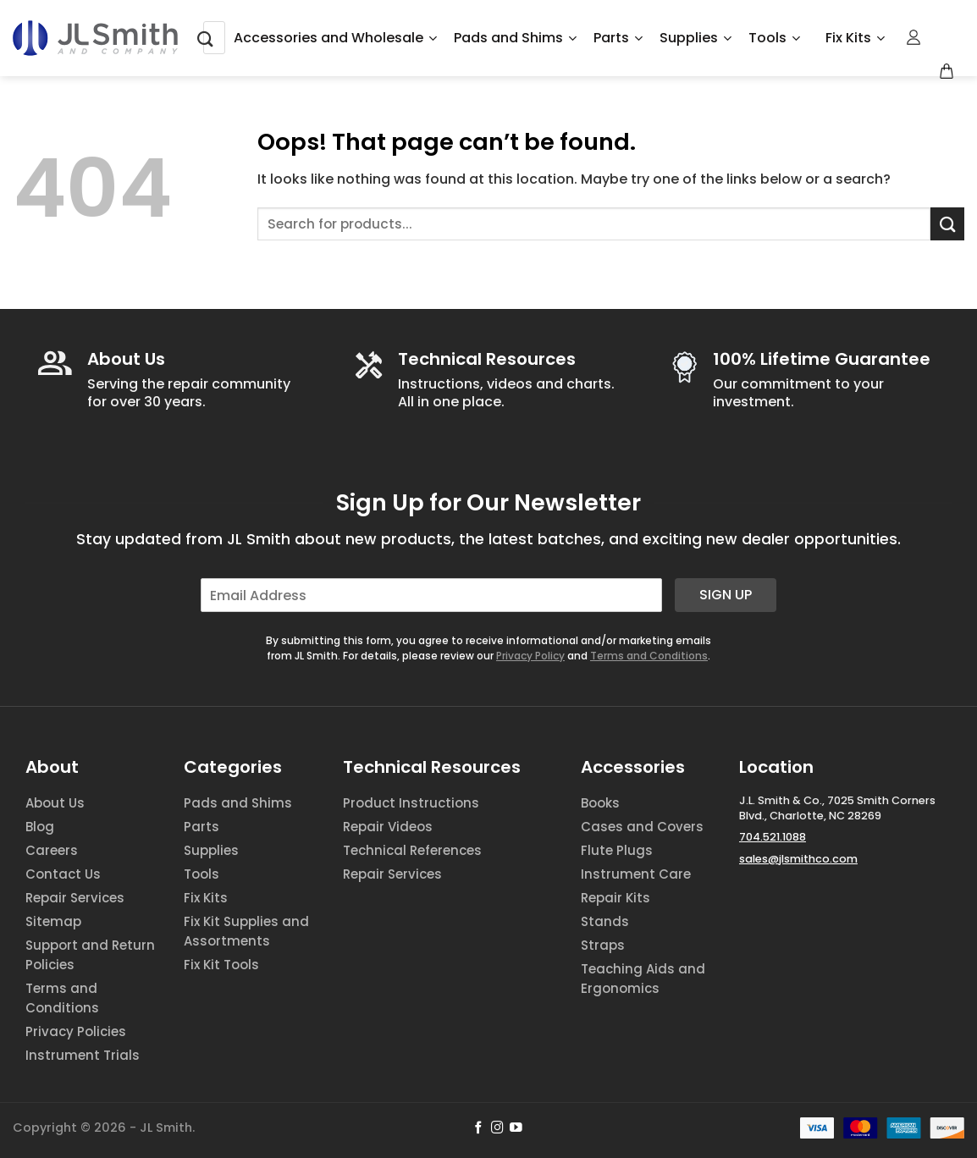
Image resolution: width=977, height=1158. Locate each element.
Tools (774, 38)
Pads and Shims (515, 38)
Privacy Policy (530, 655)
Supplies (695, 38)
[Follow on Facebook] (478, 1128)
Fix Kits (855, 38)
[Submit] (206, 37)
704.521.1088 (772, 837)
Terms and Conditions (649, 655)
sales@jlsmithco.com (798, 859)
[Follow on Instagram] (497, 1128)
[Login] (914, 37)
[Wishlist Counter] (942, 38)
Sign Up (725, 594)
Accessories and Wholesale (335, 38)
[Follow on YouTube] (516, 1128)
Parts (618, 38)
